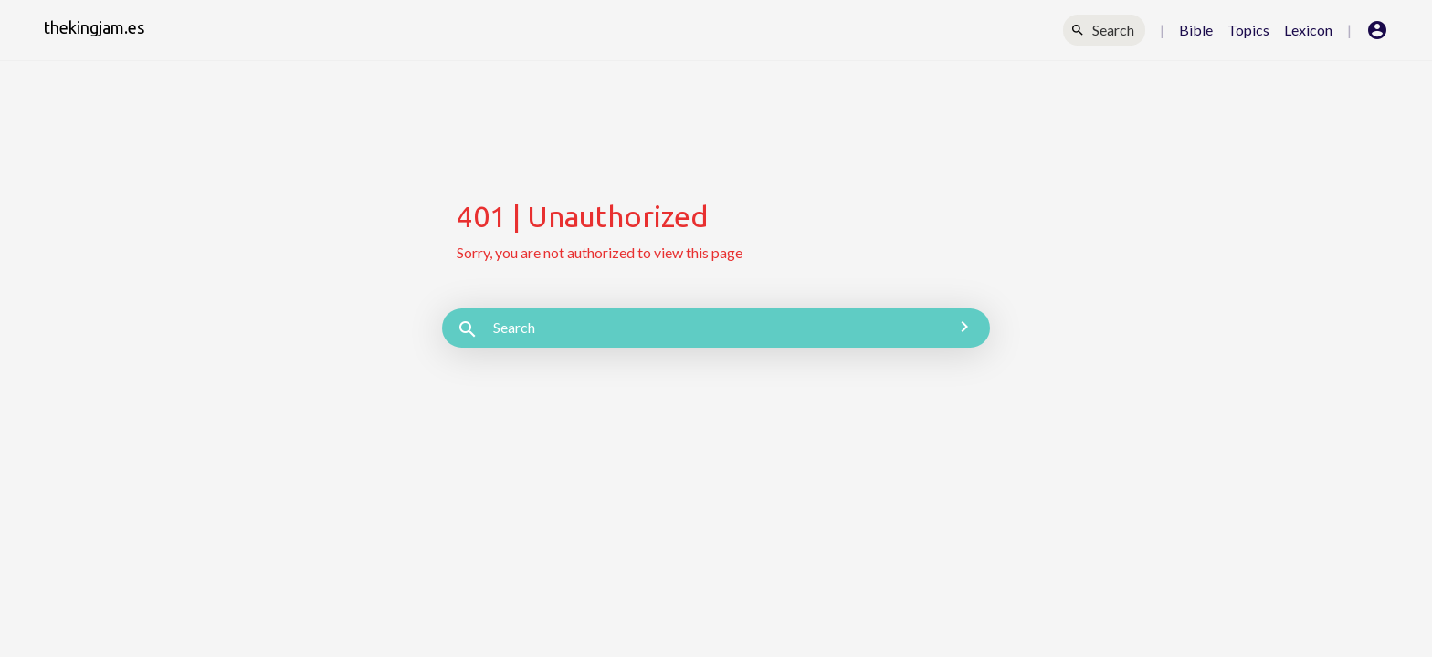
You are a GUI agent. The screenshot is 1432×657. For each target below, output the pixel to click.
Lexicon (1308, 29)
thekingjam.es (94, 27)
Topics (1248, 29)
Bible (1196, 29)
